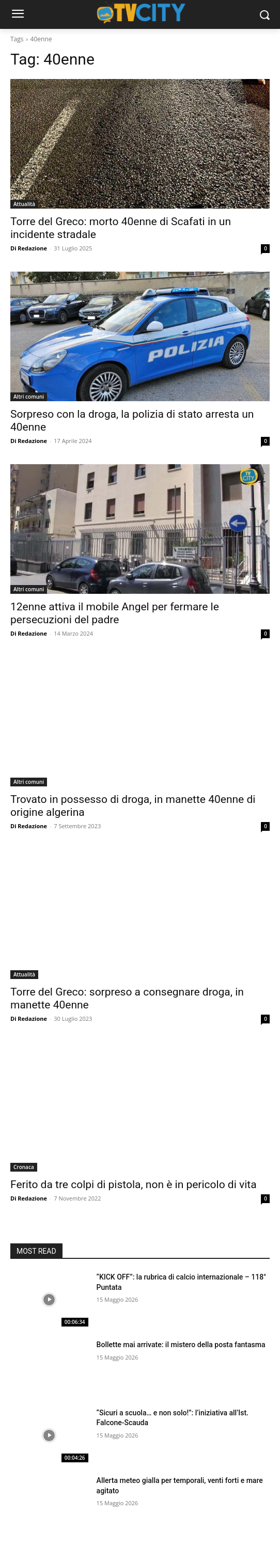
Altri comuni (28, 396)
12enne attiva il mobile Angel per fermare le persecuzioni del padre (114, 613)
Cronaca (23, 1167)
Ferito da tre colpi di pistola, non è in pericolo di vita (133, 1184)
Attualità (24, 204)
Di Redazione (28, 248)
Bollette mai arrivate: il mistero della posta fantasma (181, 1344)
